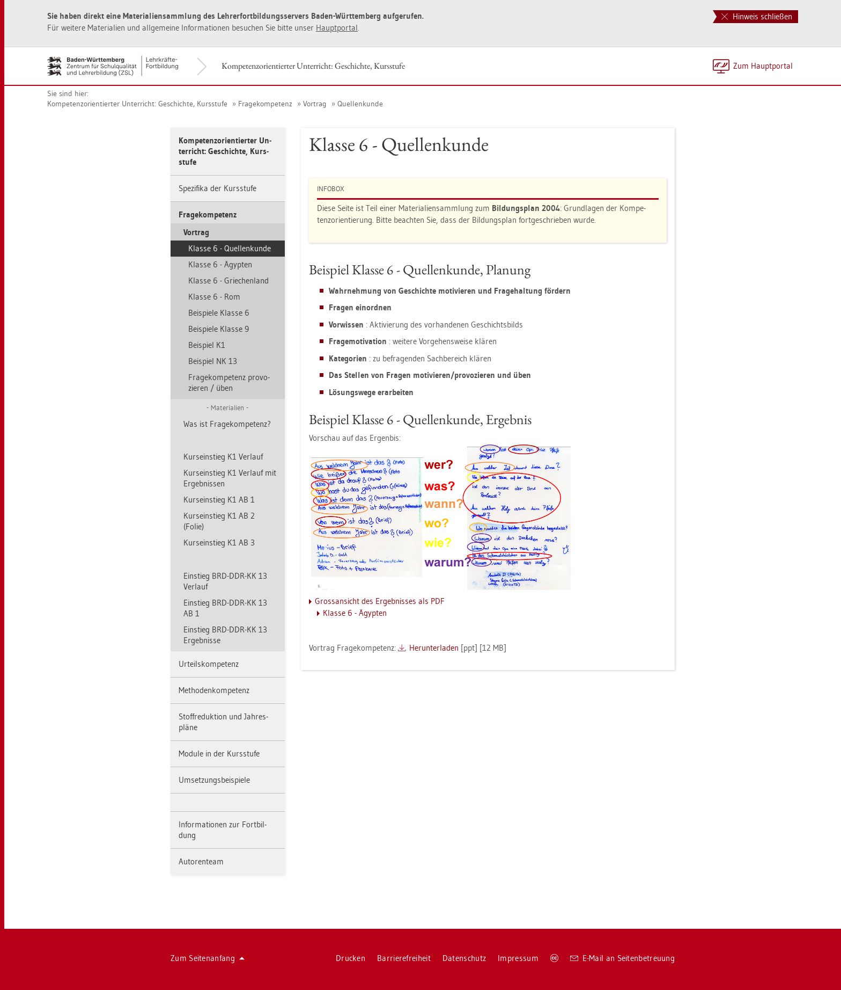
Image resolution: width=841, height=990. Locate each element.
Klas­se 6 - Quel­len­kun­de (229, 248)
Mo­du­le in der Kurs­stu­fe (219, 753)
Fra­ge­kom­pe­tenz (265, 103)
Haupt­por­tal (337, 28)
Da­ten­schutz (464, 958)
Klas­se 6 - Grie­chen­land (228, 280)
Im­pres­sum (518, 958)
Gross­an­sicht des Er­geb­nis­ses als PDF (380, 601)
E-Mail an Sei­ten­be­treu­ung (622, 958)
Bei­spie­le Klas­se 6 (218, 313)
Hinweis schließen (756, 16)
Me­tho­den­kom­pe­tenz (214, 690)
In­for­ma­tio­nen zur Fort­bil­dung (223, 829)
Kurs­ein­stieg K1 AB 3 (219, 542)
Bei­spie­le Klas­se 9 (218, 329)
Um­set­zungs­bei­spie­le (214, 780)
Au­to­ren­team (201, 861)
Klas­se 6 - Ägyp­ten (220, 264)
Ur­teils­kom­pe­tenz (209, 664)
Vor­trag (315, 103)
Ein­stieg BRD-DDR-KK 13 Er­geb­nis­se (225, 634)
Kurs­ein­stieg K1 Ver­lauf (223, 457)
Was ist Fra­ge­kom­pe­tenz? (227, 424)
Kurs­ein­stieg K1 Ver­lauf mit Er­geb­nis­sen (229, 478)
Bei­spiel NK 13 (212, 361)
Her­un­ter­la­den (434, 648)
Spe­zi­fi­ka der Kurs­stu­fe (217, 188)
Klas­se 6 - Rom (214, 297)
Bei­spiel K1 (206, 345)
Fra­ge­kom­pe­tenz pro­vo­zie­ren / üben (229, 382)
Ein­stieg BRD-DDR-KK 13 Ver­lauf (225, 581)
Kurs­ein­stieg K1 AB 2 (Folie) (219, 521)
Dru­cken (350, 958)
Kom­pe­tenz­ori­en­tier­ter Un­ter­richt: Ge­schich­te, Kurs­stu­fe (313, 65)
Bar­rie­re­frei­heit (404, 958)
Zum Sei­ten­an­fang (208, 958)
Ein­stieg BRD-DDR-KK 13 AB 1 (225, 608)
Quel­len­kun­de (360, 103)
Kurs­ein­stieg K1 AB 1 (219, 499)
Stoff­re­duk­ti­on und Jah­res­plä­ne (223, 721)
